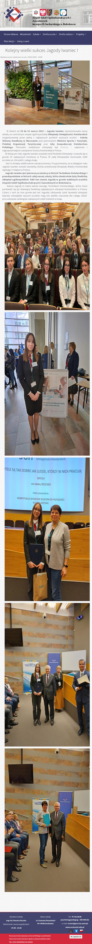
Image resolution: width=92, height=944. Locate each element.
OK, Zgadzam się (76, 937)
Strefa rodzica (66, 34)
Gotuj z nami (23, 41)
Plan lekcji (9, 41)
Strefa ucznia (50, 34)
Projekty (81, 34)
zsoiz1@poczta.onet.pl (78, 923)
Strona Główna (11, 34)
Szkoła (37, 34)
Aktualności (25, 34)
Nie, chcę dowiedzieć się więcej (21, 943)
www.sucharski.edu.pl (74, 927)
